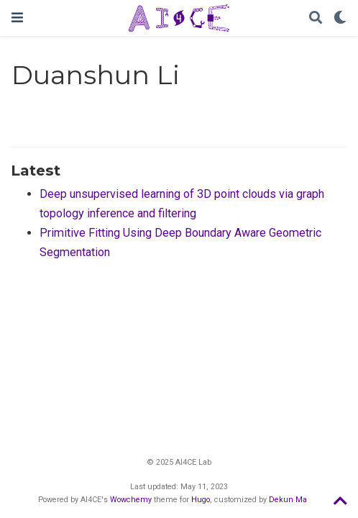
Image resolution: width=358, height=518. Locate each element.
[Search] (315, 18)
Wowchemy (131, 499)
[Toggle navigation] (17, 17)
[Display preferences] (340, 18)
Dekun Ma (288, 499)
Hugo (200, 499)
